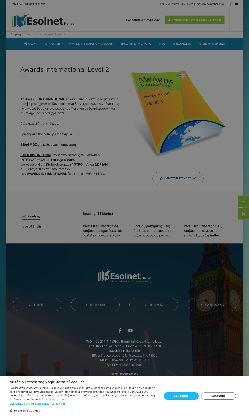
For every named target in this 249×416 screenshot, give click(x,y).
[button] (84, 403)
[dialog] (124, 208)
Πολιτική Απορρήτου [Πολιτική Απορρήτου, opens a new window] (51, 399)
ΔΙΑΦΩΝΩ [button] (218, 396)
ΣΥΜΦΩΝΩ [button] (181, 396)
